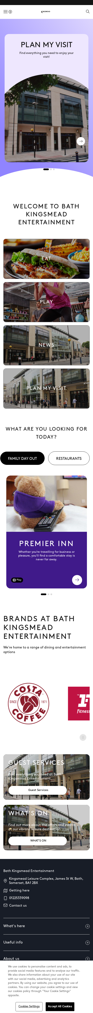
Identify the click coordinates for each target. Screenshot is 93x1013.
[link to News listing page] (46, 345)
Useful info (46, 943)
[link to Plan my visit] (46, 388)
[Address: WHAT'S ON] (37, 841)
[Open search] (88, 12)
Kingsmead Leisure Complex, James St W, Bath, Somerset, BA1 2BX (46, 881)
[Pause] (83, 737)
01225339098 (19, 898)
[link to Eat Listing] (46, 259)
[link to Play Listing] (46, 302)
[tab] (46, 169)
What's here (46, 926)
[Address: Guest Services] (37, 790)
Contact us (18, 905)
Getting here (19, 890)
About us (46, 959)
